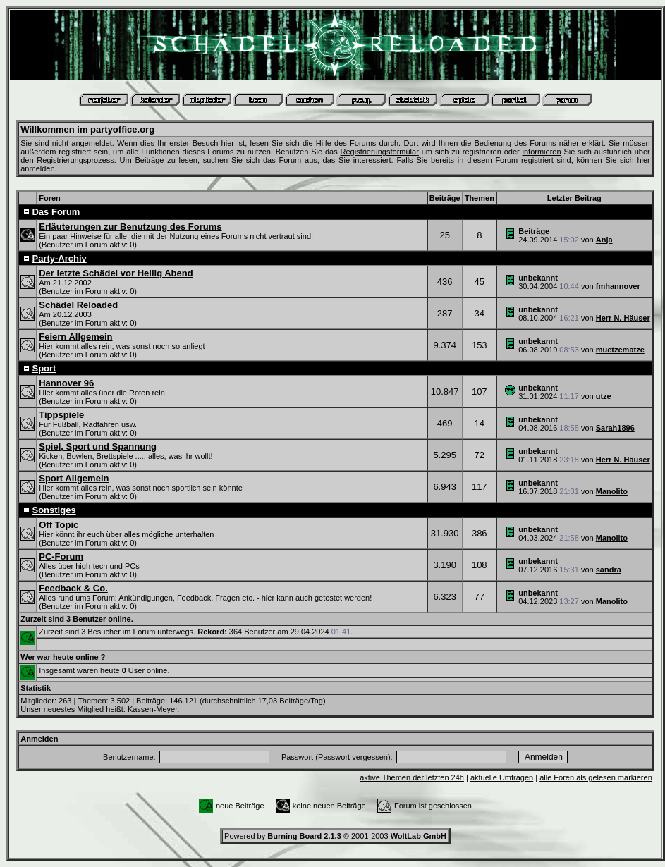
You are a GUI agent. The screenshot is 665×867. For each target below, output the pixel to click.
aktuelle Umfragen (501, 777)
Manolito (612, 491)
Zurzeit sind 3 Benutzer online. (76, 619)
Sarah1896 (615, 428)
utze (603, 396)
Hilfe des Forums (346, 143)
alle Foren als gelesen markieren (595, 777)
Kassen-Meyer (152, 709)
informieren (542, 151)
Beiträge (533, 231)
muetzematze (620, 349)
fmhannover (618, 286)
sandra (608, 569)
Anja (604, 239)
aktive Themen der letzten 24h (412, 777)
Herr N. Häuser (623, 318)
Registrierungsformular (380, 151)
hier (643, 160)
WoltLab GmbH (418, 836)
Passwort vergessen (353, 757)
